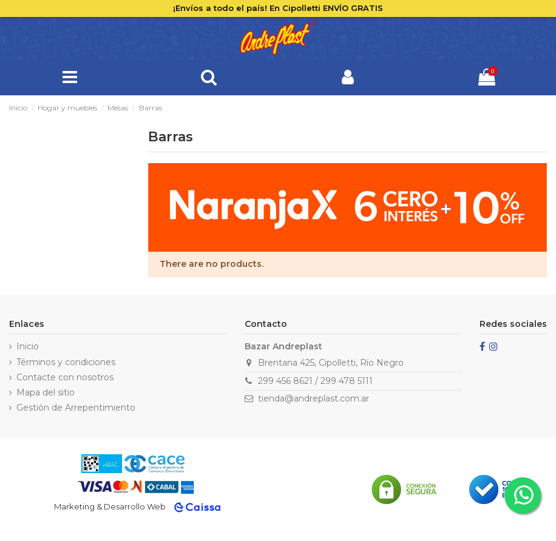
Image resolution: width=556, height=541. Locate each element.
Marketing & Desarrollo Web (110, 506)
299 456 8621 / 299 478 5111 (315, 380)
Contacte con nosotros (65, 377)
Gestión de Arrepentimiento (75, 407)
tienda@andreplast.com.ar (313, 398)
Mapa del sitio (45, 392)
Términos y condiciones (65, 362)
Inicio (27, 346)
